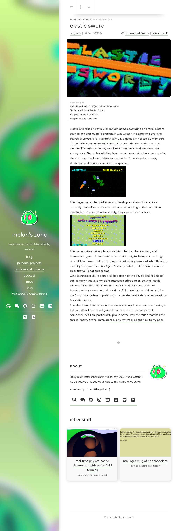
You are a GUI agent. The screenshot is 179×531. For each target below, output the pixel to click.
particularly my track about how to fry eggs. (135, 320)
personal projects (29, 263)
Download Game (137, 33)
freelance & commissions (29, 294)
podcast (29, 275)
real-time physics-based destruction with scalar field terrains (92, 465)
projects (83, 20)
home (73, 20)
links (29, 288)
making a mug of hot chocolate (145, 461)
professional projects (29, 269)
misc (29, 282)
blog (29, 257)
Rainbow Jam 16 (110, 138)
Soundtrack (159, 33)
